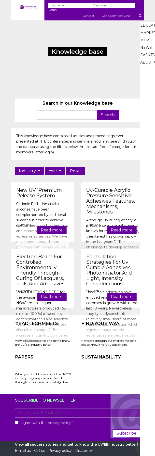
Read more (52, 230)
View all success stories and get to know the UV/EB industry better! (42, 342)
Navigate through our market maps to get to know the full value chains (108, 342)
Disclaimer (84, 450)
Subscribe (126, 433)
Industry (28, 171)
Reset (75, 171)
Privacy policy (60, 450)
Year (53, 171)
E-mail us (23, 450)
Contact (88, 15)
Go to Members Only (116, 15)
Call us (39, 450)
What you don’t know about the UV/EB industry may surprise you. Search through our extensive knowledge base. (43, 378)
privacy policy (59, 423)
